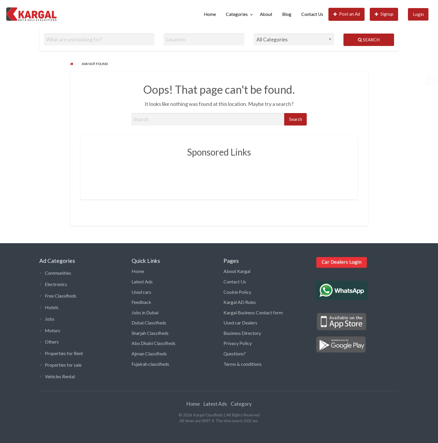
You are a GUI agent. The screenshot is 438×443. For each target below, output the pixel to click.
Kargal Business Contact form (253, 312)
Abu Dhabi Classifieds (153, 343)
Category (241, 404)
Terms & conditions (242, 364)
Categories (237, 14)
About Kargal (236, 271)
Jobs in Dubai (145, 312)
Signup (384, 14)
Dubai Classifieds (149, 322)
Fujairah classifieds (150, 364)
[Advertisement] (219, 174)
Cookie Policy (237, 292)
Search (369, 39)
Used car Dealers (240, 322)
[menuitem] (210, 14)
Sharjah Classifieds (150, 333)
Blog (286, 14)
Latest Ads (142, 281)
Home (210, 14)
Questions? (234, 353)
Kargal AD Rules (239, 302)
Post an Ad (346, 14)
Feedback (141, 302)
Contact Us (312, 14)
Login (418, 14)
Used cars (141, 292)
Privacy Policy (237, 343)
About (266, 14)
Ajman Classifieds (149, 353)
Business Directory (242, 333)
